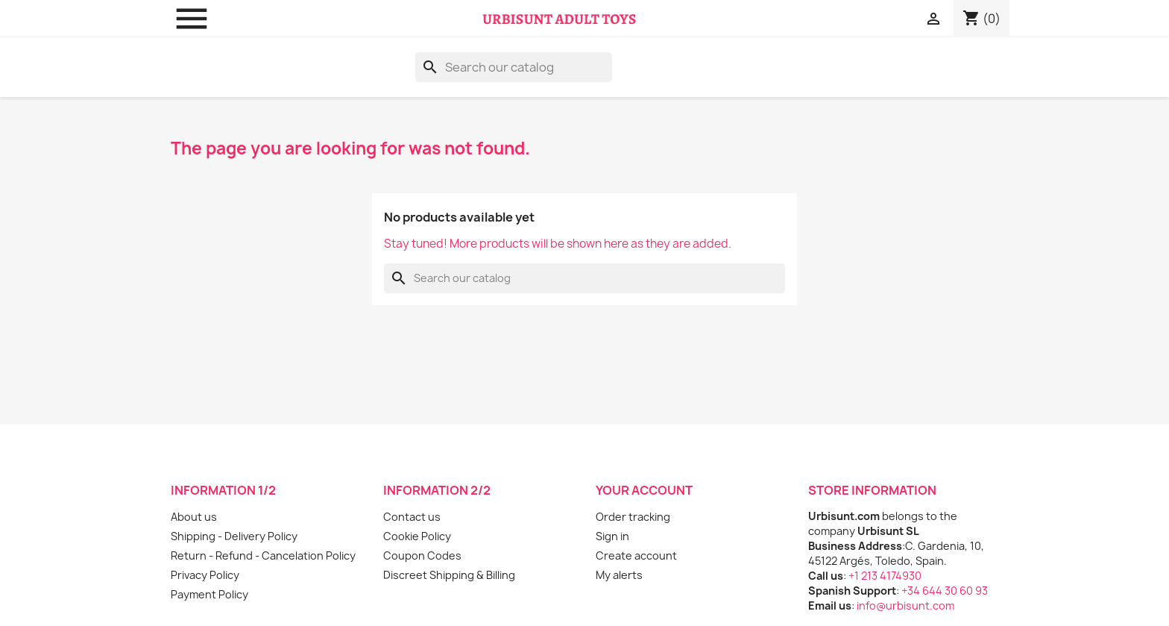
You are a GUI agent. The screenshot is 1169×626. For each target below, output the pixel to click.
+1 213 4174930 (884, 576)
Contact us (412, 517)
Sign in (612, 536)
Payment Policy (209, 594)
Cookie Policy (417, 536)
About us (194, 517)
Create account (636, 555)
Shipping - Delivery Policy (234, 536)
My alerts (619, 575)
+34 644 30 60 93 (944, 590)
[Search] (513, 67)
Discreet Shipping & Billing (449, 575)
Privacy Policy (205, 575)
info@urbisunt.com (905, 605)
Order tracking (633, 517)
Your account (644, 490)
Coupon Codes (422, 555)
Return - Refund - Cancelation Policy (263, 555)
